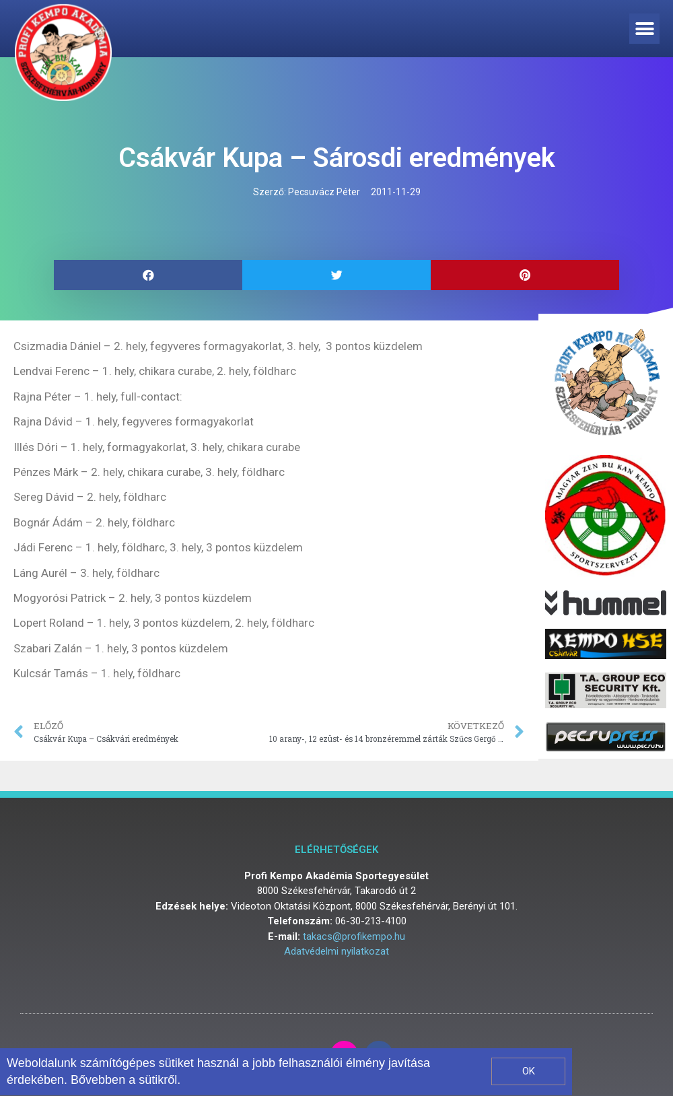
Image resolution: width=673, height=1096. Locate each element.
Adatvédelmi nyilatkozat (336, 951)
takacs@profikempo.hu (354, 936)
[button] (644, 28)
